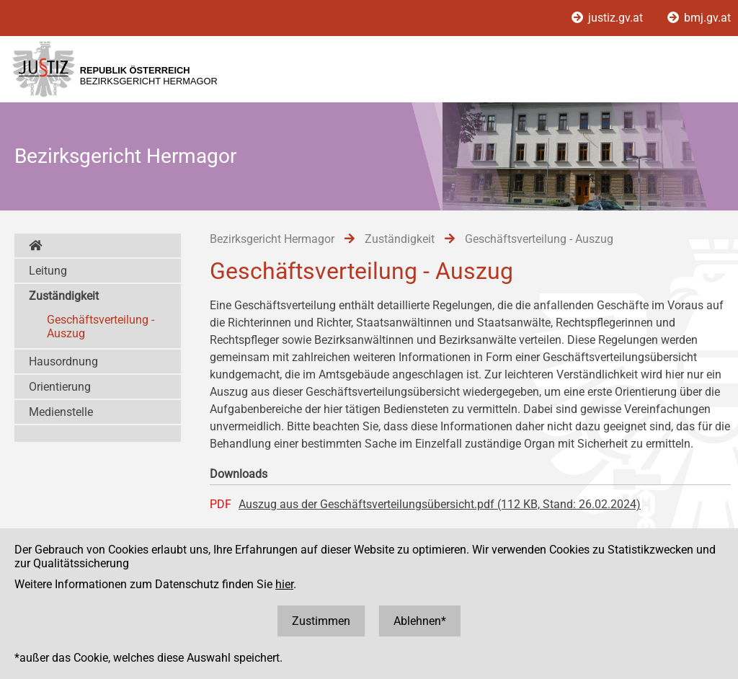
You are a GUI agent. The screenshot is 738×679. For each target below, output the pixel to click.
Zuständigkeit (64, 296)
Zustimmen (321, 621)
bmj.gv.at (699, 18)
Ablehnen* (420, 621)
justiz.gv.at (609, 18)
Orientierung (60, 387)
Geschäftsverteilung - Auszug (100, 326)
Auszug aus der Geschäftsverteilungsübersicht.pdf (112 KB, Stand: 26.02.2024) (440, 504)
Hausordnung (63, 361)
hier (284, 584)
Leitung (48, 271)
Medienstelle (61, 412)
